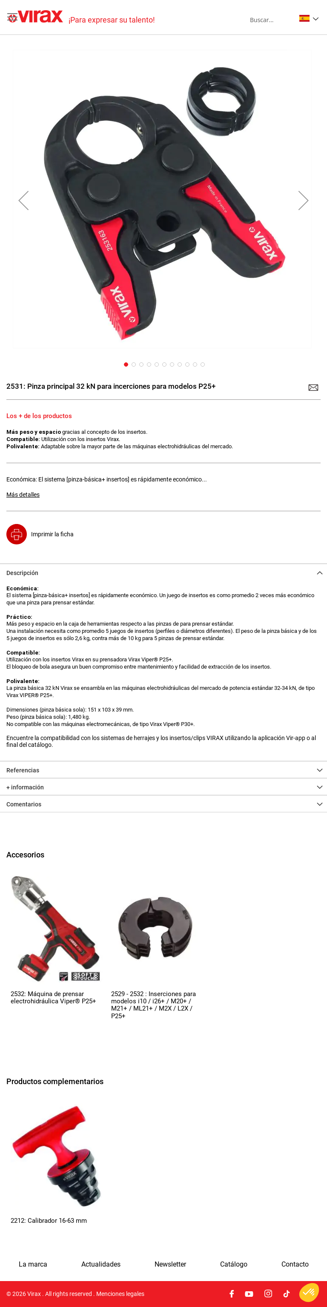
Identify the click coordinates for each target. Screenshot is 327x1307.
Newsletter (170, 1264)
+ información (25, 787)
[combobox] (272, 19)
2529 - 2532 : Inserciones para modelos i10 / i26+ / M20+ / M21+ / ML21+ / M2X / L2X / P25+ (153, 1005)
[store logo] (82, 17)
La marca (33, 1264)
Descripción (22, 572)
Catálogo (233, 1264)
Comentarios (23, 804)
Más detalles (23, 494)
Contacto (295, 1264)
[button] (308, 18)
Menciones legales (120, 1293)
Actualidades (100, 1264)
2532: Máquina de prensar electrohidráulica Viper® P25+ (53, 997)
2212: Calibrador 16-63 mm (49, 1220)
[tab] (163, 572)
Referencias (22, 770)
